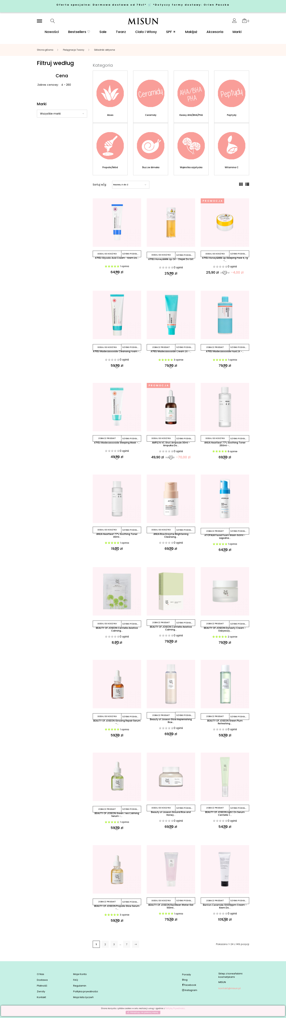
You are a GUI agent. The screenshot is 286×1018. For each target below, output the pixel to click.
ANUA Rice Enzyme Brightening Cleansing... (170, 537)
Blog (185, 980)
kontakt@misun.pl (229, 988)
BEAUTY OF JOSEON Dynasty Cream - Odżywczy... (225, 631)
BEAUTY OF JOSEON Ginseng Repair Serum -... (117, 723)
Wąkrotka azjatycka (191, 167)
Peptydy (231, 115)
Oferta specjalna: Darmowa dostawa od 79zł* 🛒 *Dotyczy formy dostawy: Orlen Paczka (143, 5)
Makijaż (191, 32)
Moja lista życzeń (83, 997)
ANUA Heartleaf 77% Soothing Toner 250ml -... (225, 445)
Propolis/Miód (110, 167)
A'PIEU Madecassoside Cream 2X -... (171, 352)
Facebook (189, 985)
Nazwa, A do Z (120, 185)
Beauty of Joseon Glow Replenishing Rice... (171, 722)
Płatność (42, 985)
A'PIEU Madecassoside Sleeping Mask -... (116, 445)
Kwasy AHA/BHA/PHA (191, 115)
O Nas (40, 974)
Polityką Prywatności (175, 1008)
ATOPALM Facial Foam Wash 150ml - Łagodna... (225, 538)
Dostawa (42, 980)
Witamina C (232, 167)
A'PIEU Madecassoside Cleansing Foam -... (117, 354)
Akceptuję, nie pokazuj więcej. (144, 1012)
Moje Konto (80, 974)
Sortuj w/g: (100, 185)
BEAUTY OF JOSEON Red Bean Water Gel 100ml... (171, 908)
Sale (103, 32)
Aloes (110, 115)
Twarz (121, 32)
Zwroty (41, 991)
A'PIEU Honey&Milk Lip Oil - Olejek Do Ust (171, 260)
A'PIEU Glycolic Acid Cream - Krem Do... (116, 258)
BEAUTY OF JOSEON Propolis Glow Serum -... (116, 909)
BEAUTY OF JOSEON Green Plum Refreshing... (225, 723)
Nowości (52, 32)
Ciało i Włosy (146, 32)
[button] (234, 21)
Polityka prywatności (85, 991)
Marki (237, 32)
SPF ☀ (171, 32)
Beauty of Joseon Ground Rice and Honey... (171, 815)
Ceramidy (150, 115)
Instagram (189, 990)
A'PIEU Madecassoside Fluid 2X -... (225, 352)
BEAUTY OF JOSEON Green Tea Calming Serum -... (117, 816)
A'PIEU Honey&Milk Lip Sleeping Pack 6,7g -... (225, 260)
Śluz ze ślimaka (150, 167)
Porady (186, 974)
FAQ (75, 980)
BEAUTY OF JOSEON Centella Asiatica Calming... (116, 631)
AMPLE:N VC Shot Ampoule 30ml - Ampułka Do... (171, 445)
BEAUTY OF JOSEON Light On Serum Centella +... (225, 815)
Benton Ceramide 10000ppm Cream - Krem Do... (225, 908)
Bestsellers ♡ (79, 32)
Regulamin (79, 985)
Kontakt (41, 997)
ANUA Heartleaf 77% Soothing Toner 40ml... (117, 537)
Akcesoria (214, 32)
